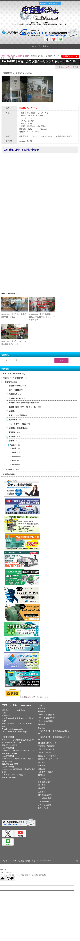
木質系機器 (13, 419)
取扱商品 (10, 56)
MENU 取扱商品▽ (40, 46)
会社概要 (41, 762)
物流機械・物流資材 (16, 428)
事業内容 (41, 708)
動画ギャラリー (69, 56)
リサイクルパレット (46, 749)
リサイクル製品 (44, 752)
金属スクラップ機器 (16, 415)
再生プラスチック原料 (47, 756)
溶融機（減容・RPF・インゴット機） (23, 407)
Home (3, 56)
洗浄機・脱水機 (14, 398)
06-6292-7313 (13, 724)
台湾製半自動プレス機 (47, 743)
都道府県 (41, 788)
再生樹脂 (15, 464)
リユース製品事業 (45, 721)
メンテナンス (43, 779)
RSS (29, 697)
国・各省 (41, 785)
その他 (18, 56)
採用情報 (41, 775)
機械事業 (41, 711)
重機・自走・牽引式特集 (12, 374)
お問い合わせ (43, 808)
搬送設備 (12, 432)
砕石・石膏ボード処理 (17, 424)
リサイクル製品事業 (46, 718)
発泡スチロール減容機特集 (13, 378)
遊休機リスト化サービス (48, 759)
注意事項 (41, 792)
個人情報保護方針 (45, 795)
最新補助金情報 (44, 782)
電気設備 (12, 436)
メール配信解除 (44, 801)
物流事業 (41, 724)
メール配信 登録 (44, 798)
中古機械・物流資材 (46, 746)
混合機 (25, 56)
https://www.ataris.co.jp (17, 732)
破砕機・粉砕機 (14, 386)
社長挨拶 (41, 769)
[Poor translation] (10, 878)
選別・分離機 (14, 390)
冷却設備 (15, 456)
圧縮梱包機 (13, 394)
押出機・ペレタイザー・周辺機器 (21, 403)
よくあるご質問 (44, 805)
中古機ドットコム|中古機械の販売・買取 (18, 861)
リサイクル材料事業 (46, 715)
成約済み (10, 469)
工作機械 (10, 441)
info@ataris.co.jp (16, 729)
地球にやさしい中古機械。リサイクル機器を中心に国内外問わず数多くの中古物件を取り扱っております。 (40, 23)
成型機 (11, 411)
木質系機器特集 (9, 474)
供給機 (14, 452)
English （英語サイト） (49, 3)
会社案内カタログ (45, 772)
